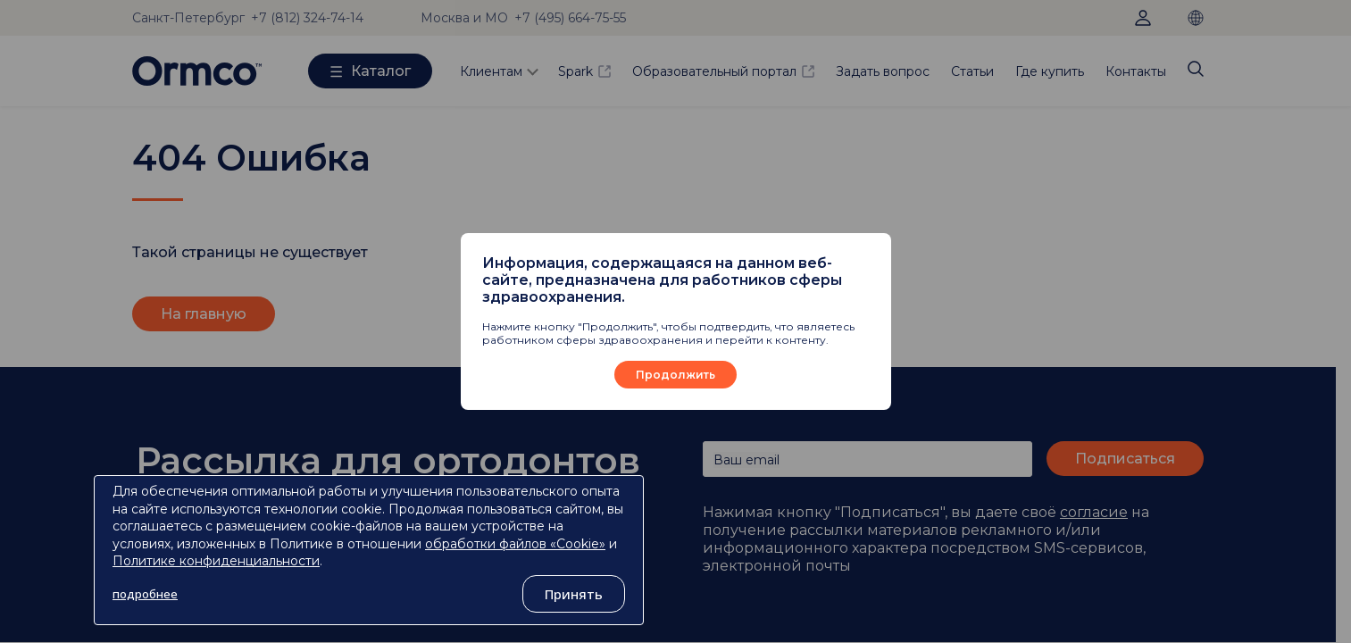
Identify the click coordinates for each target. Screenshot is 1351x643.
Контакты (1135, 71)
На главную (203, 313)
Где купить (1049, 71)
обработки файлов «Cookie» (515, 544)
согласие (1094, 512)
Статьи (972, 71)
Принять (574, 594)
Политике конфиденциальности (216, 561)
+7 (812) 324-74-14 (307, 18)
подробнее (145, 594)
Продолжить (675, 374)
